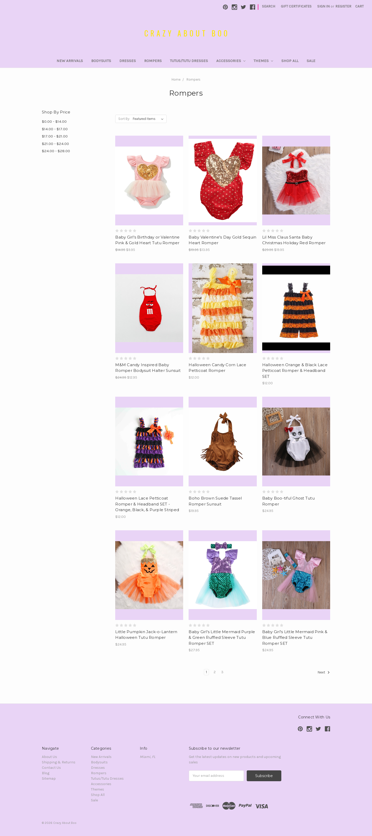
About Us (49, 757)
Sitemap (49, 778)
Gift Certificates (296, 6)
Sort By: (124, 119)
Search (268, 6)
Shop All (289, 60)
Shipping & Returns (58, 762)
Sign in (323, 6)
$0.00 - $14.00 (54, 121)
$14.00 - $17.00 (55, 129)
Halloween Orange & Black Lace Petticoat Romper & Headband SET (295, 370)
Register (343, 6)
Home (176, 79)
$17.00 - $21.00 (55, 136)
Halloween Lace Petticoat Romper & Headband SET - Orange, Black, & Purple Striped (147, 504)
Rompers (153, 60)
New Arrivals (70, 60)
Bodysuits (101, 60)
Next (323, 672)
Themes (263, 60)
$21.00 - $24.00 (55, 143)
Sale (311, 60)
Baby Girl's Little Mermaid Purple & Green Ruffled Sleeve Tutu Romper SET (222, 637)
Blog (45, 773)
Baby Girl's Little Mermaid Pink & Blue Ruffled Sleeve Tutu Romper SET (294, 637)
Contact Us (51, 767)
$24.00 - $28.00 (56, 151)
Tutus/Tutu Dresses (189, 60)
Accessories (230, 60)
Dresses (127, 60)
